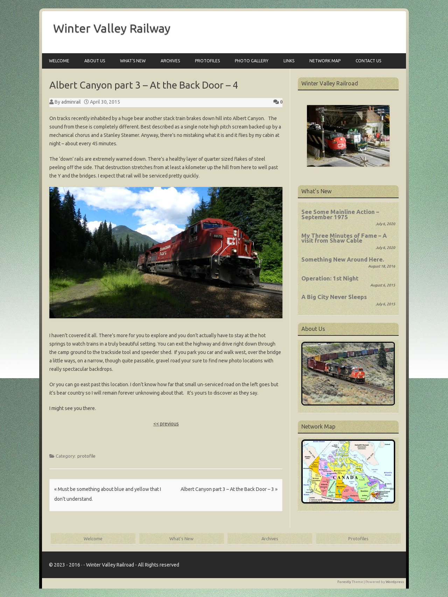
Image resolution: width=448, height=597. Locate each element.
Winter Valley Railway (111, 28)
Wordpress (395, 582)
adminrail (71, 102)
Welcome (59, 60)
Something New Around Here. (342, 259)
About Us (94, 60)
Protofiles (207, 60)
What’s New (133, 60)
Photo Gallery (251, 60)
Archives (170, 60)
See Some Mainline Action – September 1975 (340, 214)
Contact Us (368, 60)
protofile (86, 455)
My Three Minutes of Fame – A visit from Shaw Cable (344, 238)
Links (289, 60)
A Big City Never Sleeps (334, 296)
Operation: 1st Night (329, 278)
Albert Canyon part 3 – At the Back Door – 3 (229, 489)
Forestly (344, 582)
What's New (181, 538)
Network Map (325, 60)
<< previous (166, 423)
